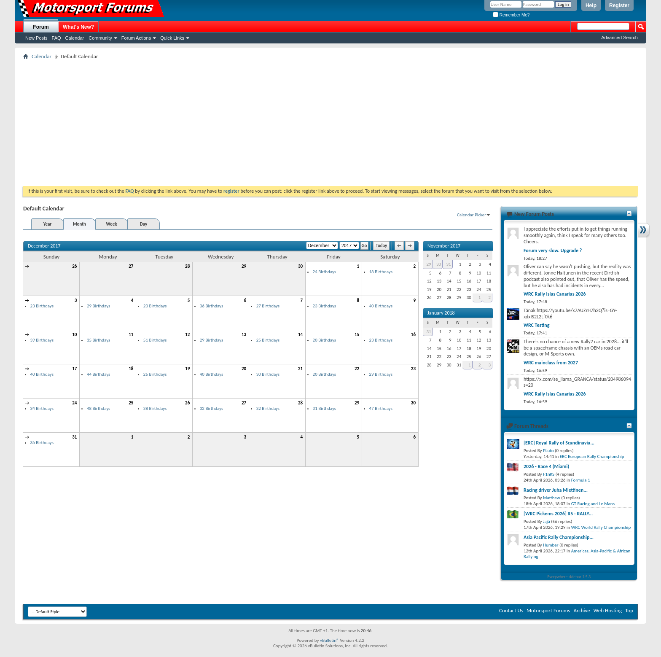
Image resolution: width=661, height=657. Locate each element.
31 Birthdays (324, 408)
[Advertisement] (330, 123)
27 (131, 266)
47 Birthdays (380, 408)
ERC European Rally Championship (592, 456)
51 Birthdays (155, 340)
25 (131, 403)
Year (47, 224)
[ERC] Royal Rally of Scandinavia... (559, 443)
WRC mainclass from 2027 (551, 363)
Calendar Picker (471, 215)
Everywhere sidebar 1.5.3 (569, 576)
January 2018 (441, 313)
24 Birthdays (324, 272)
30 (300, 266)
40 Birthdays (380, 306)
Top (629, 610)
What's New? (78, 27)
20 (244, 369)
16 (413, 334)
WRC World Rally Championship (601, 527)
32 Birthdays (211, 408)
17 (74, 369)
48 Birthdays (98, 408)
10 (74, 334)
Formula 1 (580, 480)
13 (244, 334)
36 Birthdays (211, 306)
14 (300, 334)
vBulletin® (329, 640)
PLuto (548, 450)
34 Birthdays (42, 408)
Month (79, 224)
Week (111, 224)
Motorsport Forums (548, 610)
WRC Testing (536, 325)
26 (74, 266)
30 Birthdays (267, 374)
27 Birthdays (267, 306)
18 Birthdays (380, 272)
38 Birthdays (155, 408)
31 (74, 437)
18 (131, 369)
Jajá (546, 521)
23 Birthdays (42, 306)
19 (187, 369)
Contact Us (511, 610)
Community (100, 37)
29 (244, 266)
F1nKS (548, 474)
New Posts (36, 37)
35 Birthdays (98, 340)
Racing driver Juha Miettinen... (556, 490)
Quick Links (172, 37)
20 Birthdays (155, 306)
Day (143, 224)
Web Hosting (608, 610)
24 (74, 403)
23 (413, 369)
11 (131, 334)
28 (187, 266)
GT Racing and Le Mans (593, 503)
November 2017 (443, 246)
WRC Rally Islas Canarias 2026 (555, 294)
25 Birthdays (267, 340)
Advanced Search (619, 37)
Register (619, 5)
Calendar (74, 37)
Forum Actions (136, 37)
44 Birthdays (98, 374)
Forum (40, 27)
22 (357, 369)
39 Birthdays (42, 340)
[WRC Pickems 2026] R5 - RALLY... (558, 514)
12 (187, 334)
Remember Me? (511, 15)
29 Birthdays (98, 306)
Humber (551, 545)
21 (300, 369)
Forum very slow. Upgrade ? (553, 250)
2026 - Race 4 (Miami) (546, 466)
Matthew (551, 498)
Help (591, 5)
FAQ (56, 37)
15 (357, 334)
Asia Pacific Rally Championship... (559, 537)
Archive (581, 610)
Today (381, 245)
